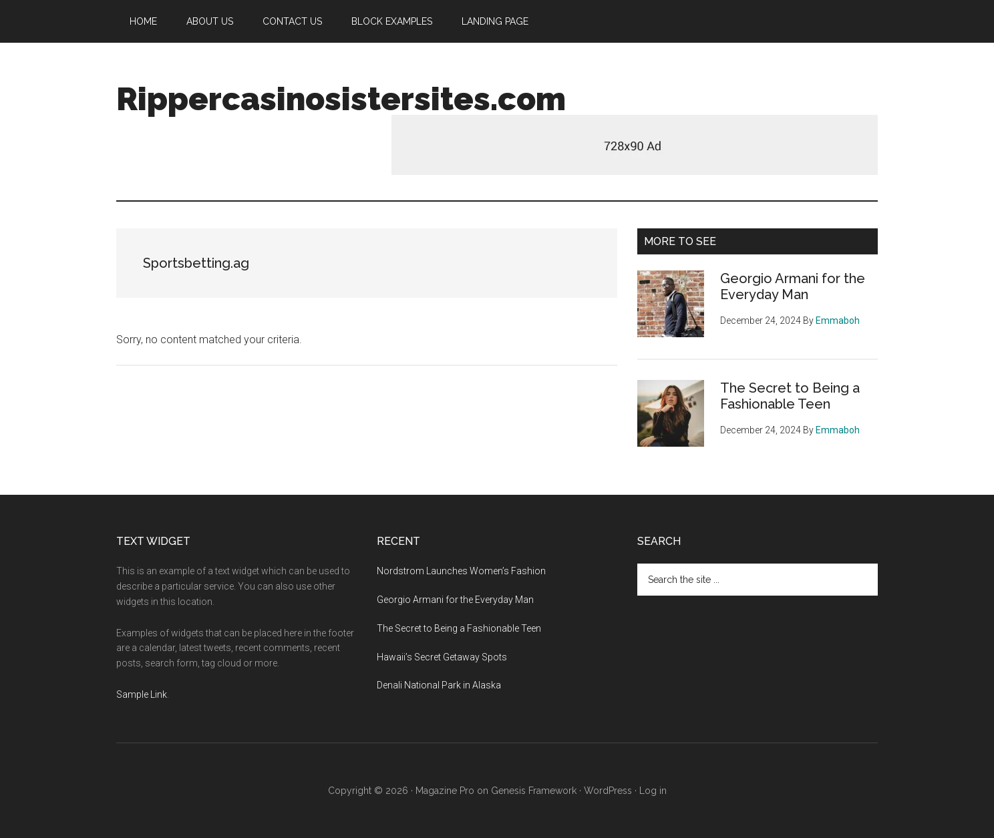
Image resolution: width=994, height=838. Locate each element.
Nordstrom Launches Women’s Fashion (461, 571)
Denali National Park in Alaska (439, 685)
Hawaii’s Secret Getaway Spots (442, 657)
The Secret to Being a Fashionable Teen (790, 396)
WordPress (608, 790)
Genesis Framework (533, 790)
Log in (653, 790)
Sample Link (141, 694)
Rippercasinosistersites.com (341, 99)
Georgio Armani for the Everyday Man (792, 286)
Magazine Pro (445, 790)
